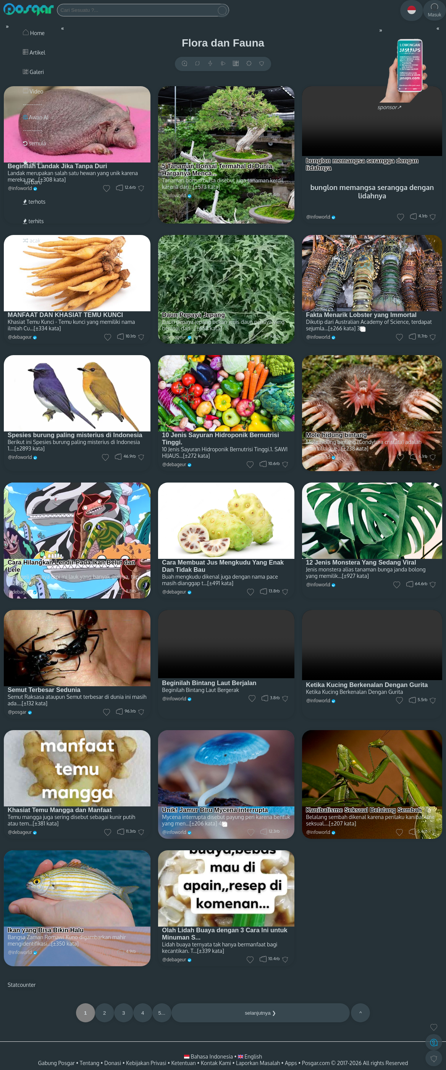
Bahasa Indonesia (209, 1056)
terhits (33, 221)
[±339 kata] (210, 951)
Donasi (112, 1063)
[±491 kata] (220, 583)
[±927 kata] (355, 576)
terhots (34, 201)
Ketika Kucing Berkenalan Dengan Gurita (367, 684)
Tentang (89, 1063)
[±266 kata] (342, 328)
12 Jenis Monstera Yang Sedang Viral (361, 562)
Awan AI (35, 117)
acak (31, 240)
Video (33, 91)
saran (32, 162)
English (250, 1056)
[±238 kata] (354, 448)
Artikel (34, 52)
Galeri (33, 72)
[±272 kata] (196, 455)
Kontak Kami (216, 1063)
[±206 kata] (203, 823)
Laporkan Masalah (258, 1063)
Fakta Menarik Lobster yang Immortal (361, 314)
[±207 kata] (342, 823)
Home (34, 33)
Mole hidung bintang (336, 434)
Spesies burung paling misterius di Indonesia (75, 434)
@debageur (174, 337)
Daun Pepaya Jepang (193, 314)
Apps (291, 1063)
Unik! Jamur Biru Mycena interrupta (215, 809)
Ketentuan (183, 1063)
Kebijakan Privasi (146, 1063)
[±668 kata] (208, 328)
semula (34, 143)
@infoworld (174, 195)
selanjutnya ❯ (260, 1013)
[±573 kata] (206, 186)
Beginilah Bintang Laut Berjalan (209, 682)
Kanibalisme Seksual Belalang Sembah (364, 809)
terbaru (32, 182)
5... (161, 1013)
